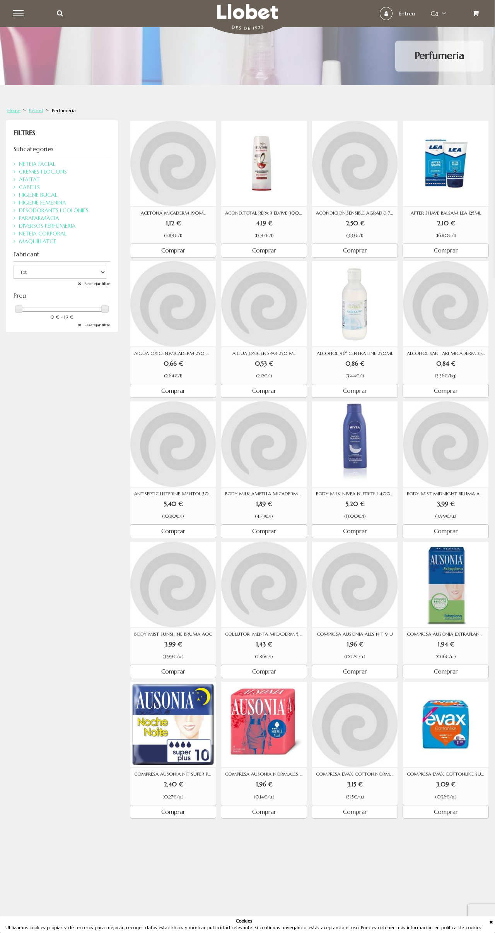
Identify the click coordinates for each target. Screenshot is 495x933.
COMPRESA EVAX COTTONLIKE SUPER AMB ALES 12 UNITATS (447, 774)
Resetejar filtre (96, 283)
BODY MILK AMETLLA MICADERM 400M (266, 493)
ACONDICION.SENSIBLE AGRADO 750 (356, 213)
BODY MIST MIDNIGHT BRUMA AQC (446, 493)
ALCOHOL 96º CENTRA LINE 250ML (355, 353)
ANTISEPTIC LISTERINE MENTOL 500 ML (175, 493)
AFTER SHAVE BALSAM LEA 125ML (446, 213)
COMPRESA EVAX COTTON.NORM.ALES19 (357, 774)
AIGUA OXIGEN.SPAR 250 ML (263, 353)
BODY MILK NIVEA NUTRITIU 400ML (356, 493)
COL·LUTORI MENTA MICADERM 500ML (266, 634)
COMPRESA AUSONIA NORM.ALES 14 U (266, 774)
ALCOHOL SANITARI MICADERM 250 (446, 353)
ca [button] (437, 13)
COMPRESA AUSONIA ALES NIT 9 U (355, 634)
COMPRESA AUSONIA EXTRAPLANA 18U (447, 634)
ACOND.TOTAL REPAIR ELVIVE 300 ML (266, 213)
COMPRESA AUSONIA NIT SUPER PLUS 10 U (175, 774)
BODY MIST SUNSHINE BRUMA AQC (173, 634)
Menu (20, 13)
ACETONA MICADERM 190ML (173, 213)
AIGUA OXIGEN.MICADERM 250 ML (173, 353)
